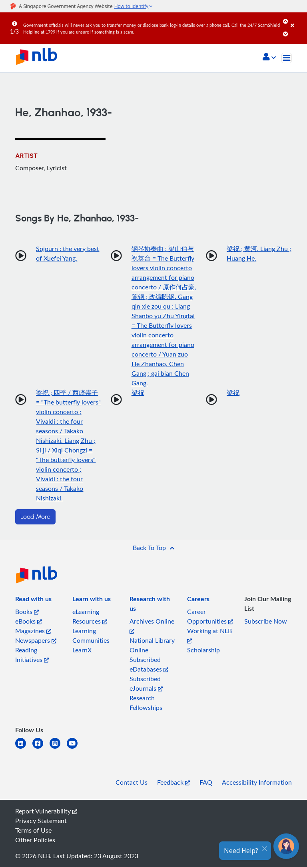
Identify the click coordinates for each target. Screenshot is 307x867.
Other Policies (35, 839)
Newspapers (35, 640)
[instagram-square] (58, 748)
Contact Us (132, 782)
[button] (269, 57)
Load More (35, 517)
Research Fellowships (146, 703)
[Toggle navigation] (286, 58)
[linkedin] (23, 748)
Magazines (33, 630)
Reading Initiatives (32, 655)
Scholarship (203, 650)
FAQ (205, 782)
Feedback (173, 782)
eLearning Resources (89, 616)
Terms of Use (33, 830)
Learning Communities (91, 635)
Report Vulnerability (46, 811)
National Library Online (152, 645)
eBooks (28, 621)
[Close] (297, 19)
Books (27, 611)
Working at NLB (209, 635)
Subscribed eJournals (146, 683)
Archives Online (152, 625)
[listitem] (33, 600)
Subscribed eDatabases (149, 664)
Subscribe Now (265, 621)
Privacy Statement (41, 820)
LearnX (82, 650)
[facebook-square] (41, 748)
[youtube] (75, 748)
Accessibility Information (257, 782)
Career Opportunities (210, 616)
